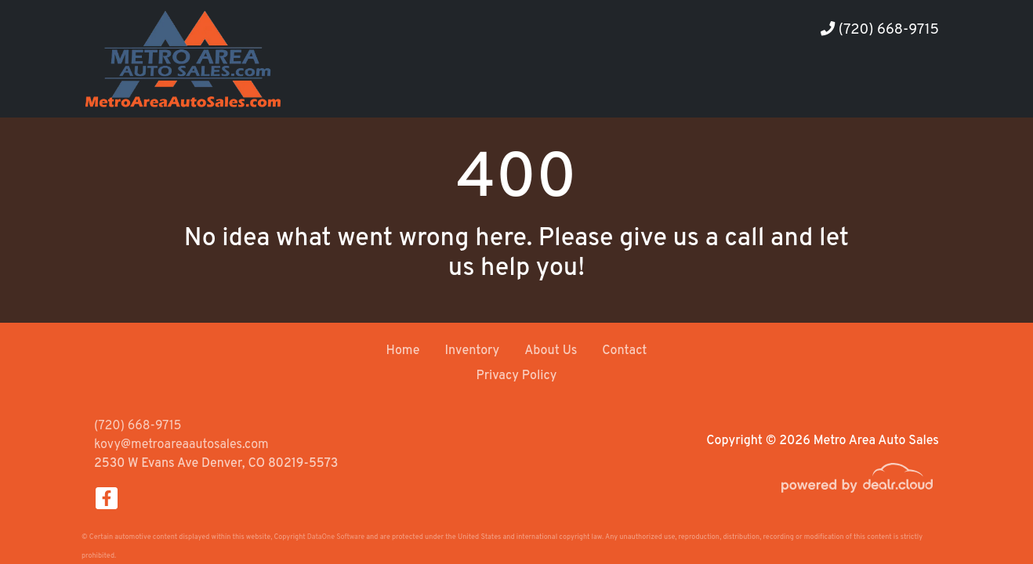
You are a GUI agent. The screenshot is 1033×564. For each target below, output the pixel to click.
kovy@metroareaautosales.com (181, 445)
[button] (820, 88)
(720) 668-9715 (880, 30)
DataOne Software (335, 537)
